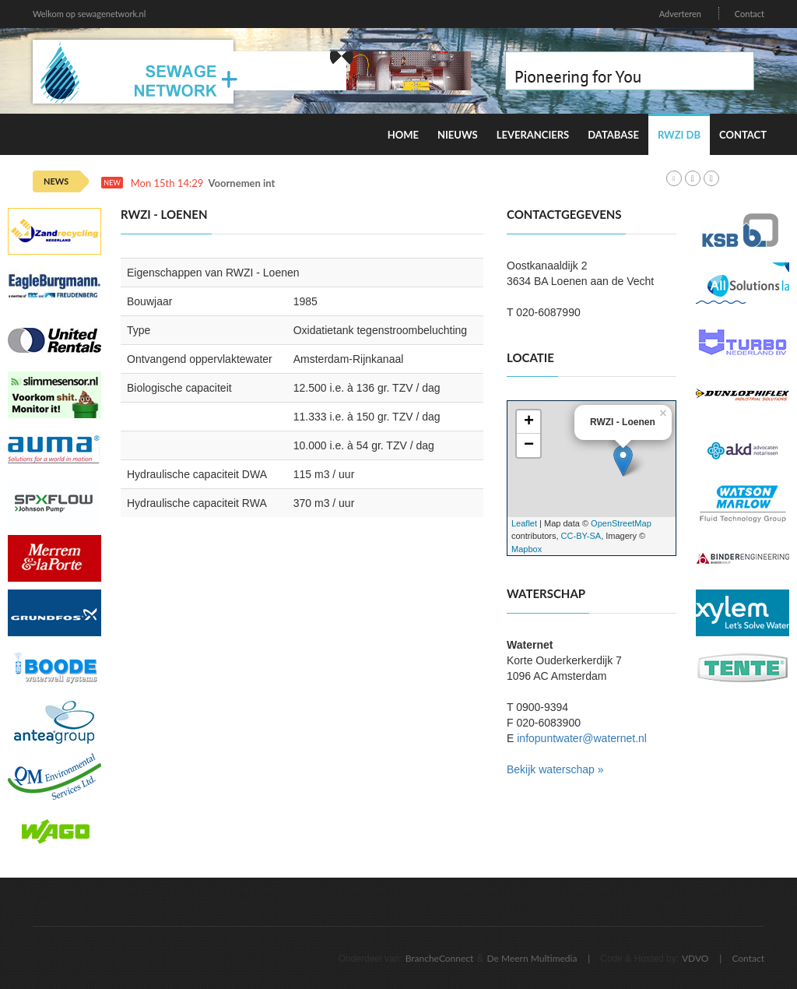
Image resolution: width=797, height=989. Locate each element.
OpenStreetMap (621, 523)
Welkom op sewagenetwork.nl (89, 14)
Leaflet (524, 523)
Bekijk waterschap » (555, 769)
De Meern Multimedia (532, 958)
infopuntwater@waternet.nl (582, 738)
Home (403, 134)
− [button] (529, 445)
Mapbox (526, 549)
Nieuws (457, 134)
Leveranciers (533, 134)
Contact (749, 14)
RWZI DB (679, 134)
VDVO (695, 958)
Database (613, 134)
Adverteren (680, 14)
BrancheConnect (440, 958)
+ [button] (529, 422)
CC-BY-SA (581, 535)
